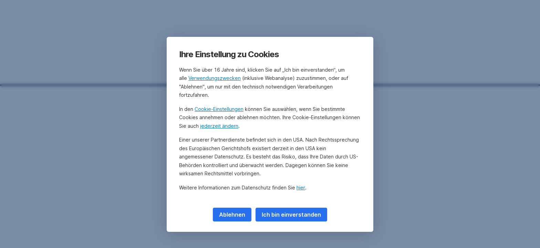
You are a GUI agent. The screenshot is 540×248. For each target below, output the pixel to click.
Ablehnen (232, 214)
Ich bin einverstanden (291, 214)
